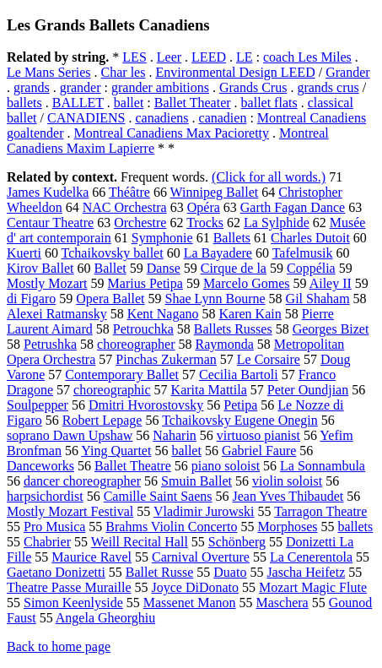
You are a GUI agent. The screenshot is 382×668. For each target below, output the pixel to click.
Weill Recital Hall (139, 542)
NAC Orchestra (125, 207)
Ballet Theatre (132, 466)
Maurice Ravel (91, 557)
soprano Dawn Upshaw (69, 435)
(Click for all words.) (269, 177)
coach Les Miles (307, 57)
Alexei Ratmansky (57, 314)
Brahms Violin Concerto (171, 526)
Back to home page (58, 646)
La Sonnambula (322, 466)
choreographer (136, 344)
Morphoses (287, 526)
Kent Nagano (163, 314)
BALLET (78, 102)
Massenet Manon (189, 602)
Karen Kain (250, 314)
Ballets (231, 238)
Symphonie (162, 238)
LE (244, 57)
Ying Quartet (116, 450)
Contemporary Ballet (122, 374)
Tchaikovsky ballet (113, 253)
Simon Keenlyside (73, 602)
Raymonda (225, 344)
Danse (163, 268)
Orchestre (140, 222)
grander (80, 87)
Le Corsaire (268, 359)
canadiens (161, 118)
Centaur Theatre (50, 222)
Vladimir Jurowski (204, 511)
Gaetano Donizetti (56, 572)
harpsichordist (45, 496)
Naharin (174, 435)
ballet (129, 102)
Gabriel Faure (259, 450)
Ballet (110, 268)
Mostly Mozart (47, 283)
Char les (123, 72)
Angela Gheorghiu (105, 618)
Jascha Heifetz (305, 572)
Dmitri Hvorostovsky (146, 405)
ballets (24, 102)
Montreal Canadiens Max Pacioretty (172, 133)
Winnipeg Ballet (214, 192)
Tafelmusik (302, 253)
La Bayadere (218, 253)
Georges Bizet (331, 329)
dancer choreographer (82, 481)
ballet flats (269, 102)
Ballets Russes (233, 329)
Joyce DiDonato (195, 587)
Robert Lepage (102, 420)
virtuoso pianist (258, 435)
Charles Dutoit (310, 238)
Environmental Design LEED (235, 72)
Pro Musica (54, 526)
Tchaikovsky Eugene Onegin (240, 420)
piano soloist (225, 466)
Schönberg (237, 542)
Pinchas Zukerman (166, 359)
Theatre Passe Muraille (69, 587)
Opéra (203, 207)
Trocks (204, 222)
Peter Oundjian (307, 390)
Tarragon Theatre (320, 511)
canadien (223, 118)
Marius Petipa (145, 283)
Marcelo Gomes (246, 283)
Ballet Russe (159, 572)
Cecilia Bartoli (238, 374)
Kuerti (24, 253)
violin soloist (287, 481)
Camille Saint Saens (158, 496)
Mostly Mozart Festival (70, 511)
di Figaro (31, 298)
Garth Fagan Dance (292, 207)
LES (134, 57)
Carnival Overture (201, 557)
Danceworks (40, 466)
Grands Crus (253, 87)
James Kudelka (48, 192)
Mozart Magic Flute (313, 587)
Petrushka (50, 344)
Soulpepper (37, 405)
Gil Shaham (318, 298)
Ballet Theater (192, 102)
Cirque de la (233, 268)
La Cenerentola (311, 557)
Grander (347, 72)
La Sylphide (276, 222)
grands (31, 87)
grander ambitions (160, 87)
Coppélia (311, 268)
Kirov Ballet (40, 268)
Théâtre (129, 192)
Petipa (240, 405)
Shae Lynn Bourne (215, 298)
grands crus (327, 87)
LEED (208, 57)
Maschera (282, 602)
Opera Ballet (110, 298)
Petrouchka (143, 329)
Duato (229, 572)
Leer (169, 57)
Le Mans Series (49, 72)
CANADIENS (86, 118)
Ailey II (330, 283)
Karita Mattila (209, 390)
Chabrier (47, 542)
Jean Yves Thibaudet (288, 496)
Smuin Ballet (196, 481)
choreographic (112, 390)
